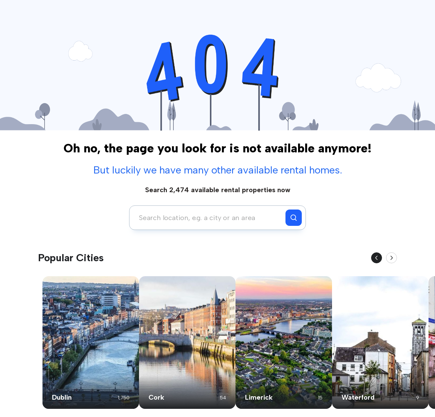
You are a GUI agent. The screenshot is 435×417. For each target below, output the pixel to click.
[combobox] (209, 217)
